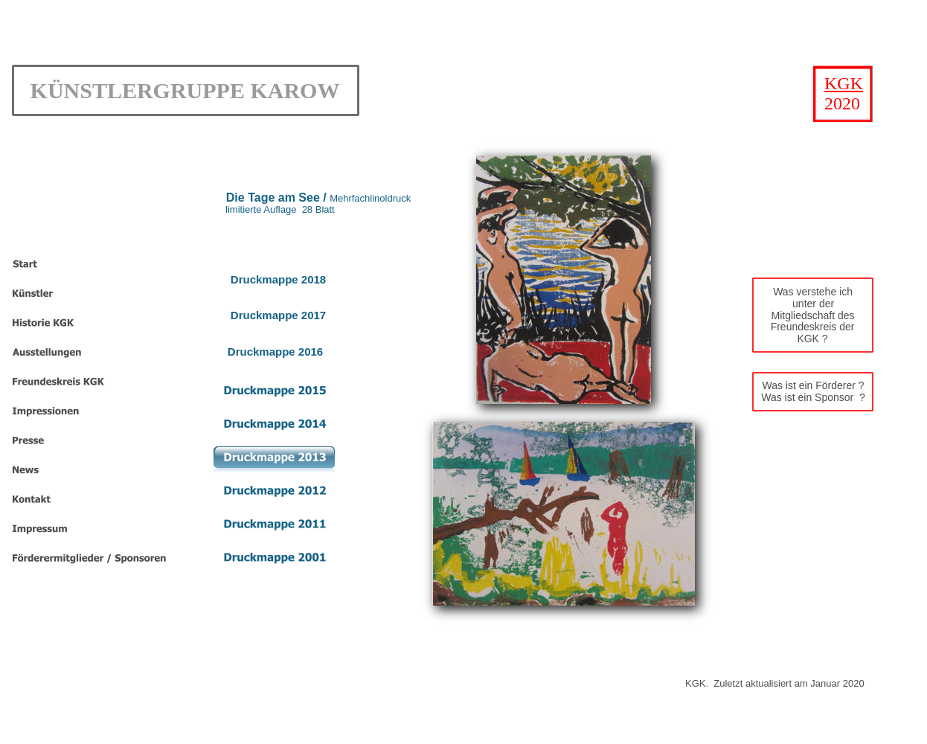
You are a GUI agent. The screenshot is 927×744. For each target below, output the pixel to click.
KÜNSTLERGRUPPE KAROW (185, 90)
